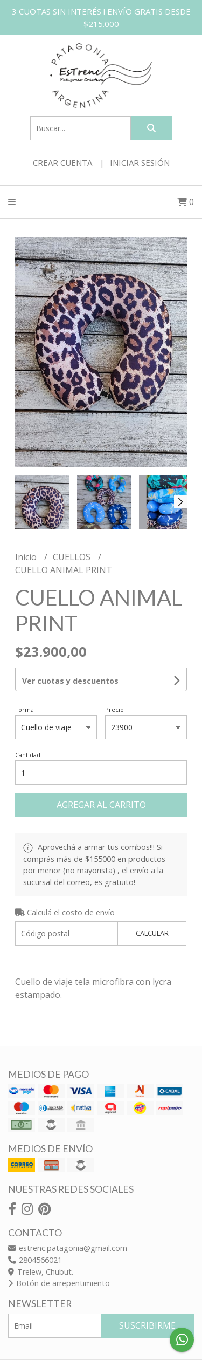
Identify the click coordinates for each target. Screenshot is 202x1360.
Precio (114, 709)
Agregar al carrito (101, 805)
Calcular (152, 933)
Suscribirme (147, 1325)
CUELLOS (73, 557)
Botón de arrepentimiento (59, 1283)
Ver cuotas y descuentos (70, 681)
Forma (24, 709)
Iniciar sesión (140, 162)
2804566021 (35, 1260)
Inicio (27, 557)
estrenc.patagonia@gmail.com (67, 1248)
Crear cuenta (62, 162)
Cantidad (27, 755)
